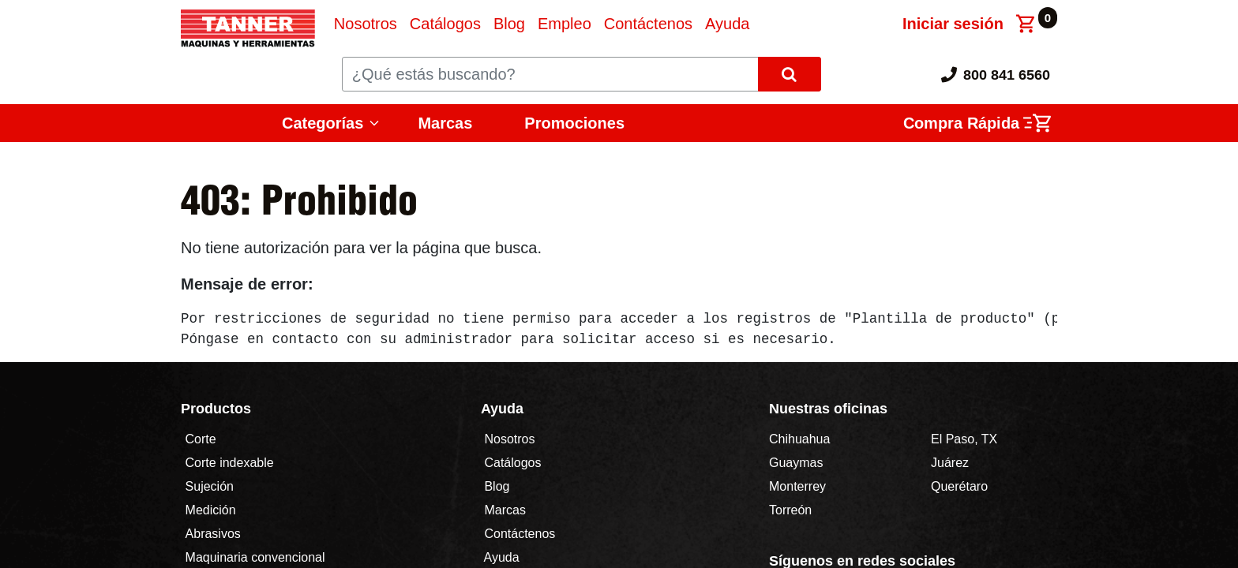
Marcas (445, 123)
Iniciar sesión (953, 23)
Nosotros (509, 439)
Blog (495, 486)
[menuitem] (365, 24)
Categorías (322, 123)
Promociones (574, 123)
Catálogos (513, 462)
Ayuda (502, 557)
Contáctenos (520, 533)
